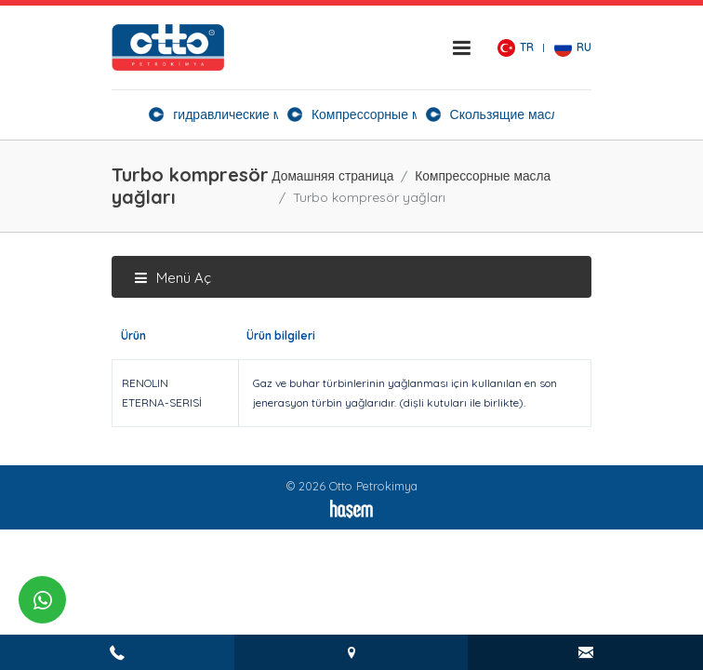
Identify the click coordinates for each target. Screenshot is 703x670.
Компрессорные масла (482, 175)
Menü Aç (172, 278)
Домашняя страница (332, 175)
